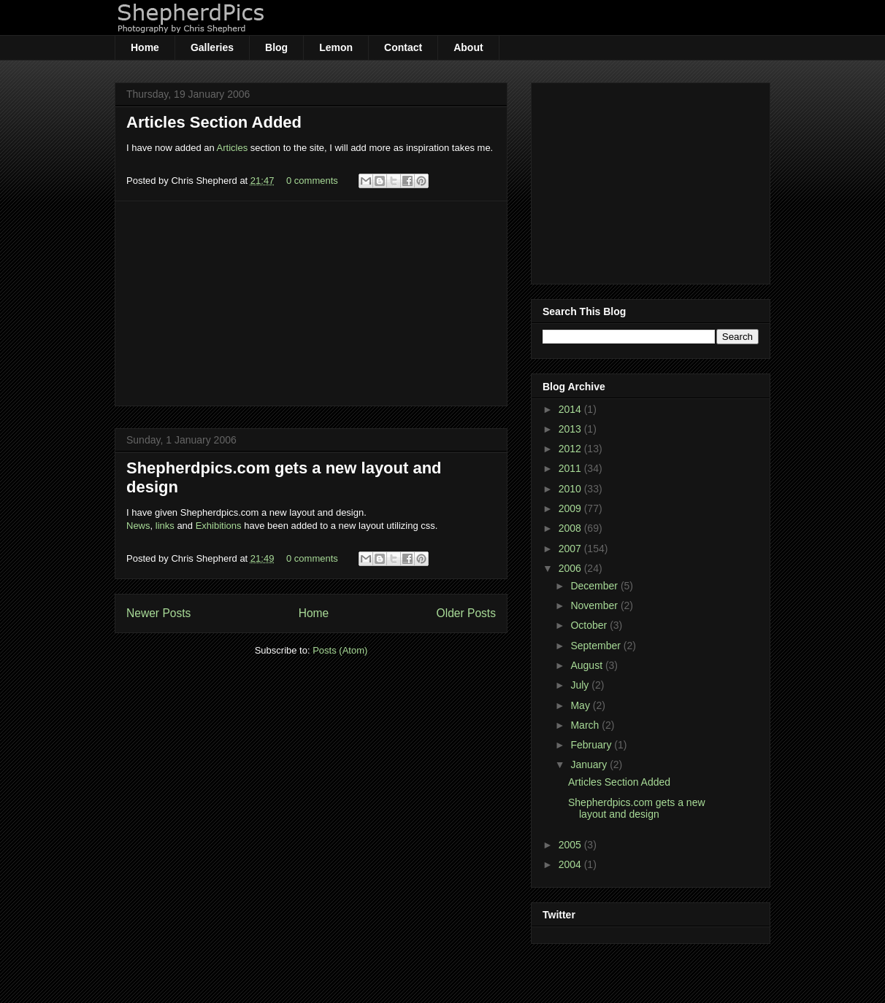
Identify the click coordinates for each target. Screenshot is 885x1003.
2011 (571, 468)
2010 (571, 489)
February (592, 745)
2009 (571, 508)
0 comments (312, 180)
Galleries (212, 47)
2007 (571, 548)
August (587, 665)
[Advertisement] (311, 303)
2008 (571, 528)
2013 (571, 429)
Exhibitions (219, 525)
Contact (403, 47)
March (586, 725)
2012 (571, 448)
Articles (232, 147)
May (581, 705)
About (468, 47)
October (590, 625)
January (590, 764)
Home (145, 47)
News (138, 525)
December (595, 586)
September (596, 645)
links (165, 525)
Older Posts (466, 613)
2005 (571, 845)
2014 (571, 409)
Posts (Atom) (340, 650)
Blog (276, 47)
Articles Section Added (214, 122)
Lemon (336, 47)
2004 (571, 864)
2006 (571, 568)
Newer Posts (158, 613)
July (580, 685)
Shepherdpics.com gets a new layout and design (636, 809)
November (595, 605)
